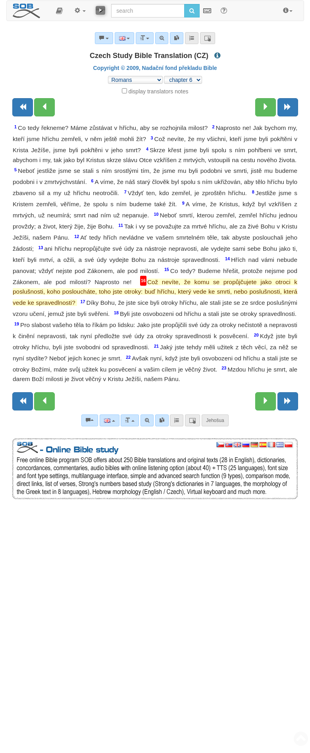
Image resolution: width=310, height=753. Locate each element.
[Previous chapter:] (44, 107)
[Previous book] (22, 107)
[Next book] (287, 107)
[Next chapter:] (265, 107)
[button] (59, 11)
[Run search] (192, 10)
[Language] (109, 420)
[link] (162, 420)
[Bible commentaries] (89, 420)
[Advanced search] (147, 420)
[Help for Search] (224, 10)
